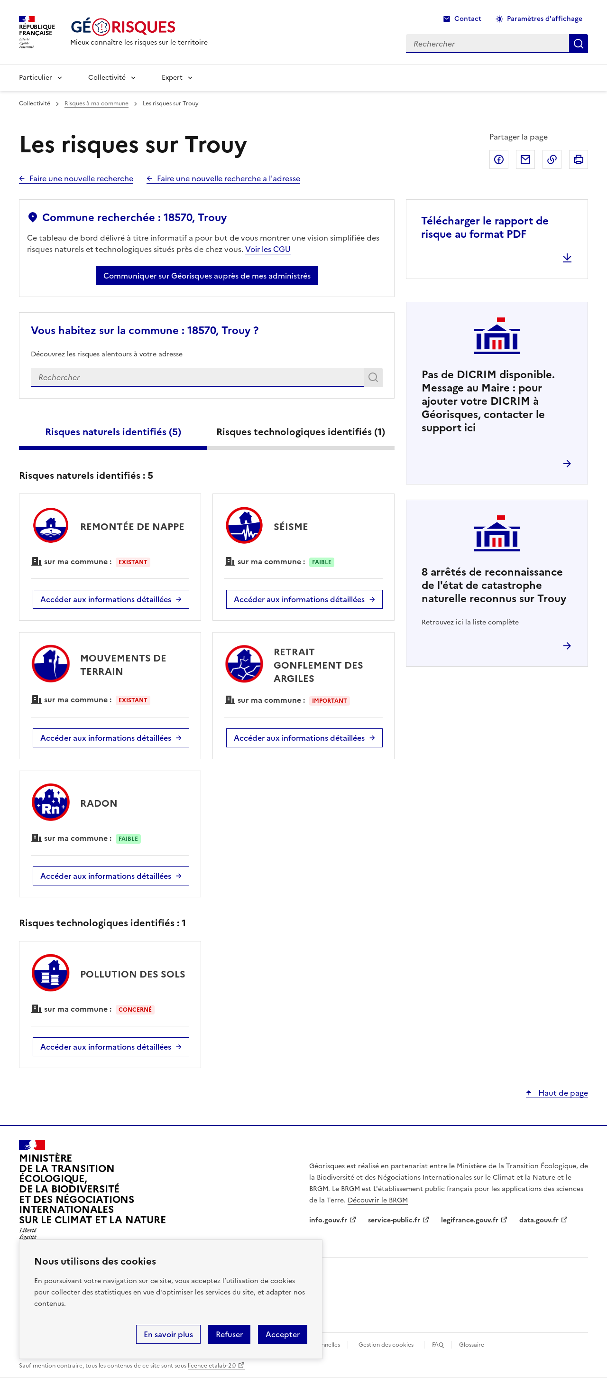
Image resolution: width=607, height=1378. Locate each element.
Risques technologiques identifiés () (300, 432)
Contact (467, 19)
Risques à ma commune (96, 103)
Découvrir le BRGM (378, 1200)
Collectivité (107, 78)
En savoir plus (168, 1334)
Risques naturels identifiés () (113, 432)
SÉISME (291, 527)
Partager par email (525, 159)
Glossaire (471, 1345)
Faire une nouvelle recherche (81, 178)
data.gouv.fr (539, 1220)
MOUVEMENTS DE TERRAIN (123, 665)
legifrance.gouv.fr (469, 1220)
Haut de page (562, 1093)
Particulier (35, 78)
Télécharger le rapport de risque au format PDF (485, 227)
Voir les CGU (268, 249)
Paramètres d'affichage (544, 19)
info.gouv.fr (328, 1220)
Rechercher (375, 379)
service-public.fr (394, 1220)
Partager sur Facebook (498, 159)
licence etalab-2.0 (212, 1365)
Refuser (229, 1334)
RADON (99, 803)
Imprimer (578, 159)
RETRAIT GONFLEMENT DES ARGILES (318, 665)
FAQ (437, 1345)
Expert (172, 78)
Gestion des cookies (386, 1345)
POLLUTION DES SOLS (132, 974)
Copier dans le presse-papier (552, 159)
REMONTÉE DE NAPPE (132, 527)
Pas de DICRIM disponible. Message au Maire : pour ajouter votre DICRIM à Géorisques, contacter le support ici (488, 401)
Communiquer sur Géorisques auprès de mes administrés (207, 275)
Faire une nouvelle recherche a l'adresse (228, 178)
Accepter (283, 1334)
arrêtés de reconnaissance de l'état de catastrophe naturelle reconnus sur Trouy (494, 585)
